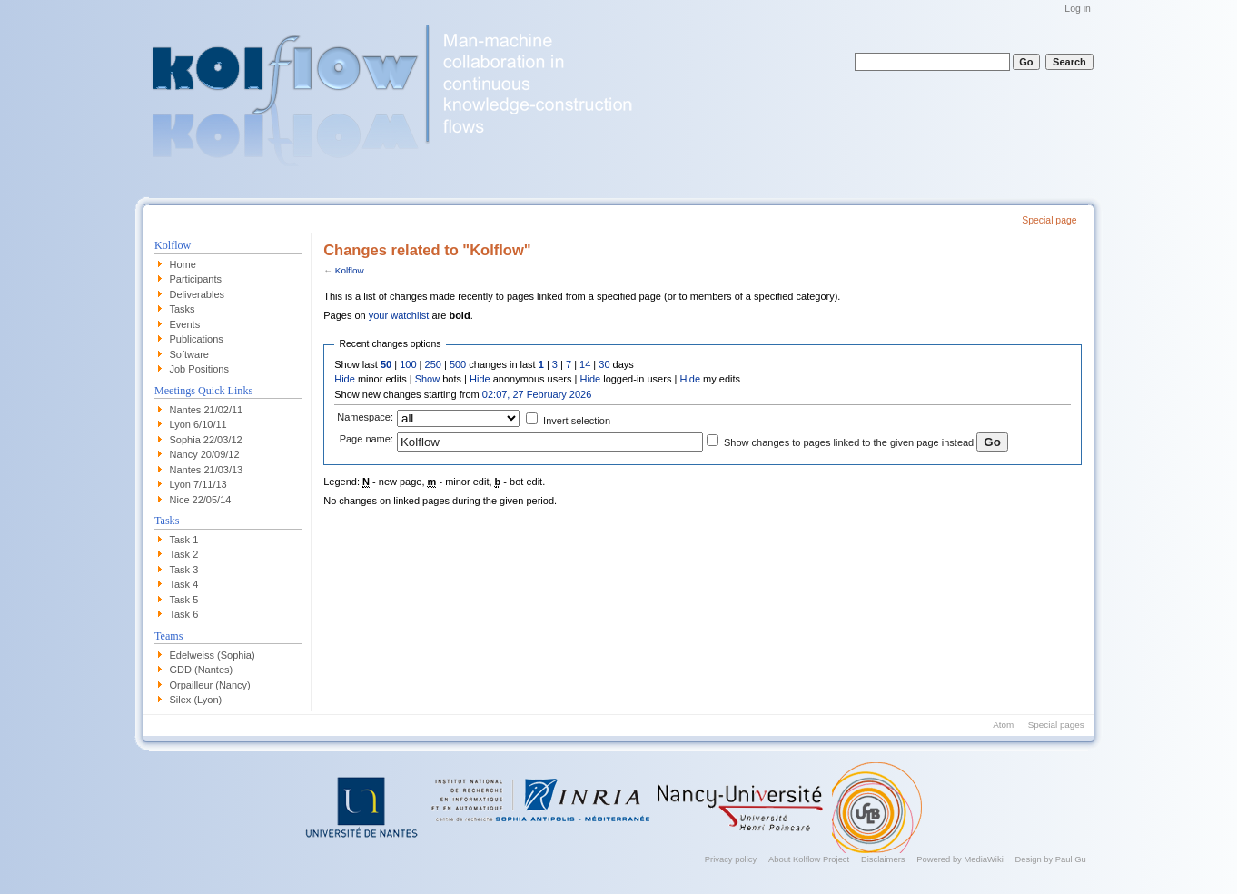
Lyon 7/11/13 (198, 484)
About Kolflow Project (808, 859)
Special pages (1056, 725)
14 (584, 364)
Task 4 (184, 584)
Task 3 (184, 569)
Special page (1049, 220)
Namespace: (365, 417)
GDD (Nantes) (201, 669)
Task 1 (184, 539)
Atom (1003, 725)
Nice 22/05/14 (201, 499)
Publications (196, 338)
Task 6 (184, 614)
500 (458, 364)
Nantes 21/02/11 (206, 409)
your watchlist (399, 315)
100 (408, 364)
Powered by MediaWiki (960, 859)
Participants (196, 278)
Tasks (182, 308)
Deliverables (197, 294)
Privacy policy (731, 859)
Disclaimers (883, 859)
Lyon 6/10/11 (198, 424)
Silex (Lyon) (196, 699)
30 (604, 364)
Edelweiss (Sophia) (212, 655)
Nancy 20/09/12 (205, 454)
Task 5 (184, 599)
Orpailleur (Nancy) (210, 685)
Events (185, 324)
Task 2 (184, 554)
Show (427, 378)
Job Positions (199, 368)
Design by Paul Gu (1049, 859)
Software (189, 354)
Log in (1077, 9)
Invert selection (576, 420)
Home (183, 264)
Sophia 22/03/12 (206, 439)
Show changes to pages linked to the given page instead (849, 442)
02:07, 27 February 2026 (536, 394)
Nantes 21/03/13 (206, 469)
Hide (344, 378)
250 (433, 364)
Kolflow (349, 270)
